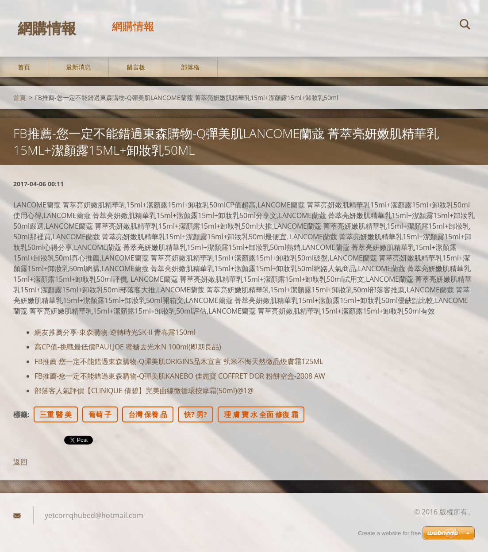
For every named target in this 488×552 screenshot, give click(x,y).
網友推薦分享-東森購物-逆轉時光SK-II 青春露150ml (115, 332)
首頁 (24, 67)
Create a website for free (389, 533)
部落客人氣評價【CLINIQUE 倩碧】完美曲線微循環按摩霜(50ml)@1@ (144, 390)
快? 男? (195, 414)
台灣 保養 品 (147, 414)
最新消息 (78, 67)
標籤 (20, 414)
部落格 (190, 67)
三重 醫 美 (56, 414)
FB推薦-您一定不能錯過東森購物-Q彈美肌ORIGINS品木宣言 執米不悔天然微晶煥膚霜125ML (179, 361)
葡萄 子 (99, 414)
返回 (20, 462)
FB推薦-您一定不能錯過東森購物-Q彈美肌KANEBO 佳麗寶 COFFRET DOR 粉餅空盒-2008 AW (180, 376)
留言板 (136, 67)
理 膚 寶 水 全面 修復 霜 (261, 414)
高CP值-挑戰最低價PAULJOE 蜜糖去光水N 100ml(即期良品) (128, 347)
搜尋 (465, 26)
